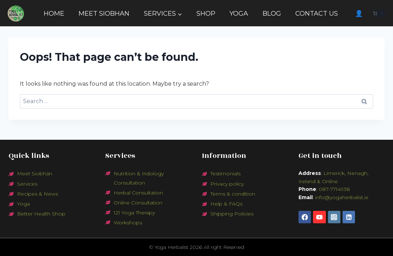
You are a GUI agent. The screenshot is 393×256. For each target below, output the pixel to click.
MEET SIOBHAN (104, 13)
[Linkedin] (349, 217)
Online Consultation (138, 202)
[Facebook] (304, 217)
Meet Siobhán (34, 173)
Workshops (128, 222)
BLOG (272, 13)
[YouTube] (319, 217)
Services (27, 184)
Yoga (23, 204)
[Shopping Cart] (381, 14)
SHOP (205, 13)
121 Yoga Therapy (134, 212)
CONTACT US (316, 13)
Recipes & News (37, 194)
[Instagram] (334, 217)
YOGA (239, 13)
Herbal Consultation (138, 193)
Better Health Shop (41, 213)
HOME (54, 13)
